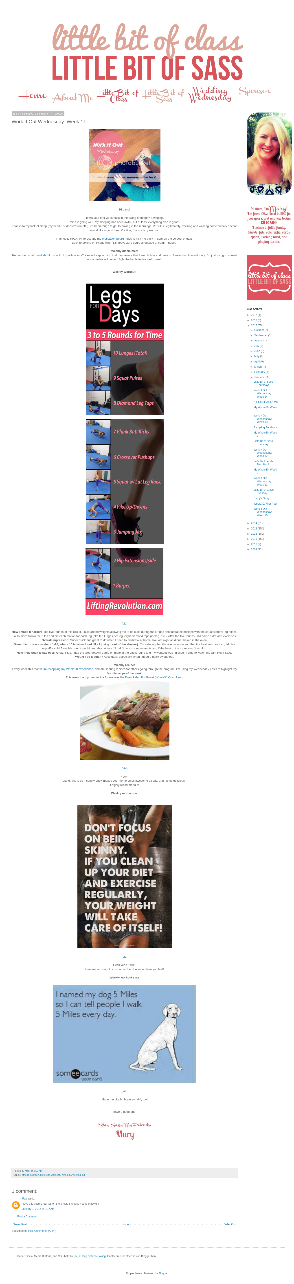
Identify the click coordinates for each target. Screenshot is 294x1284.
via (125, 623)
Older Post (230, 1224)
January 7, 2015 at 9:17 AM (38, 1208)
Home (125, 1224)
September (261, 335)
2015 (254, 325)
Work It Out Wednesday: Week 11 (263, 481)
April (257, 361)
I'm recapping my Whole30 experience (68, 669)
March (258, 366)
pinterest (44, 1174)
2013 (254, 528)
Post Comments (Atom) (42, 1230)
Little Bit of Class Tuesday (264, 491)
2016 (254, 320)
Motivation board (113, 238)
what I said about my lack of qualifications (55, 255)
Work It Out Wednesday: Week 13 (263, 419)
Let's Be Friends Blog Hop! (263, 463)
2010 (254, 544)
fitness (25, 1174)
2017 (254, 315)
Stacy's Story (261, 498)
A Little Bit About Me (266, 401)
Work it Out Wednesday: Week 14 (263, 393)
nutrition (34, 1174)
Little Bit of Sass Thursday (263, 443)
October (259, 330)
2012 (254, 533)
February (260, 371)
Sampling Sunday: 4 (266, 427)
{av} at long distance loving (90, 1256)
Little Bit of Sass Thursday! (263, 383)
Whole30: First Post (265, 503)
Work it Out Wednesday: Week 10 (263, 512)
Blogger (163, 1273)
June (257, 351)
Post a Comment (27, 1216)
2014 (254, 523)
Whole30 (66, 1174)
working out (78, 1174)
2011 (254, 538)
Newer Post (20, 1224)
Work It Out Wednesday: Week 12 (263, 453)
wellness (55, 1174)
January (259, 377)
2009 (254, 549)
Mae (25, 1198)
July (257, 345)
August (258, 340)
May (257, 356)
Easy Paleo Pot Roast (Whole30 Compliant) (154, 677)
